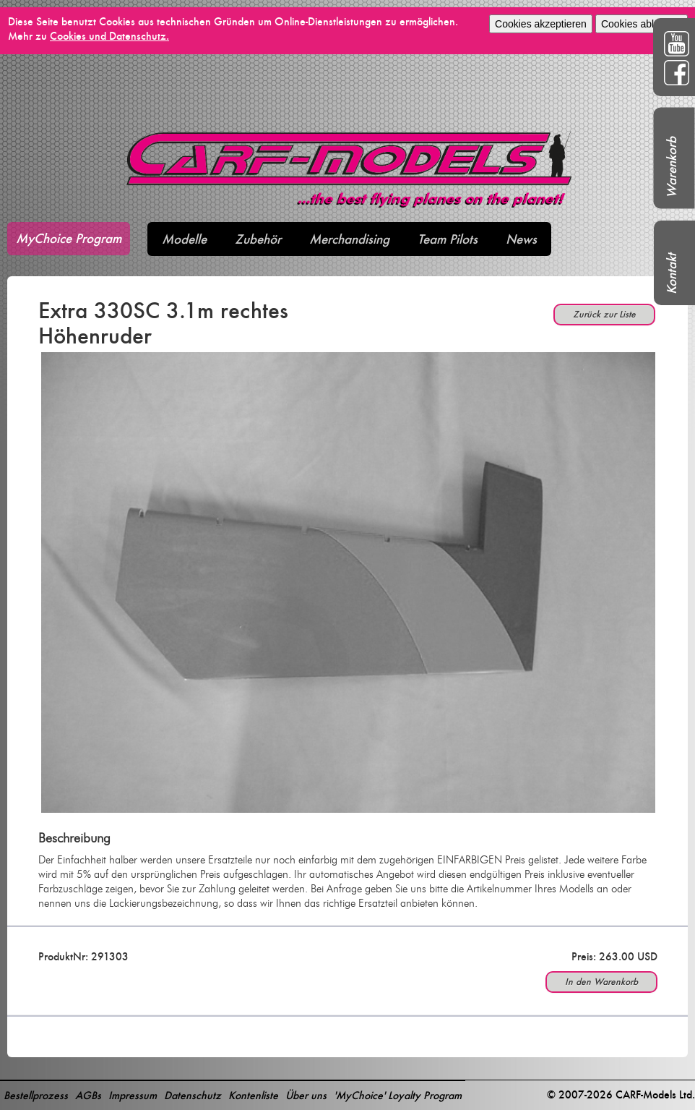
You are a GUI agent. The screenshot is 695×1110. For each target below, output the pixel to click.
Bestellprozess (36, 1095)
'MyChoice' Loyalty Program (398, 1095)
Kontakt (671, 273)
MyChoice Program (68, 238)
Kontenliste (253, 1095)
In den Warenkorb (601, 981)
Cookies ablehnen (641, 24)
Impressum (132, 1095)
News (521, 239)
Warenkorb (671, 167)
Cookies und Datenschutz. (109, 36)
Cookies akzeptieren (541, 24)
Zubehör (258, 239)
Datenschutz (192, 1095)
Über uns (306, 1095)
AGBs (88, 1095)
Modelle (184, 239)
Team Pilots (448, 239)
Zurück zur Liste (604, 314)
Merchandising (349, 239)
